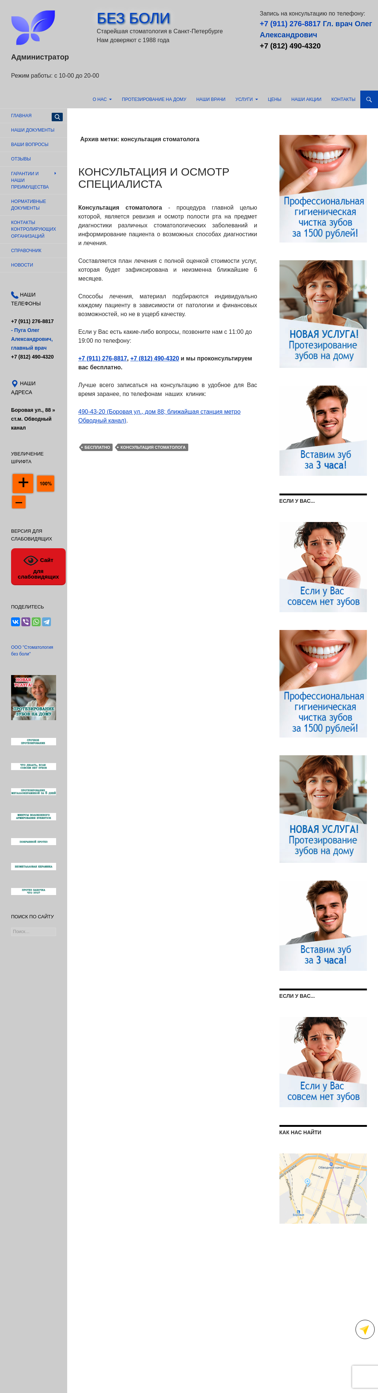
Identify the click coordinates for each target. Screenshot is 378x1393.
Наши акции (306, 99)
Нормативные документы (28, 205)
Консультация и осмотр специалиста (154, 178)
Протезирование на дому (154, 99)
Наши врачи (211, 99)
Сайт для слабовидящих (38, 566)
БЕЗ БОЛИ (133, 18)
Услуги (244, 99)
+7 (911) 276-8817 (290, 24)
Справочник (26, 250)
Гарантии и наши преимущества (30, 180)
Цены (274, 99)
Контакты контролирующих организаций (33, 229)
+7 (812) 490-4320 (290, 46)
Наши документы (32, 130)
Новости (22, 265)
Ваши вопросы (29, 144)
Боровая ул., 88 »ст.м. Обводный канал (33, 419)
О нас (100, 99)
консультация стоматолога (153, 447)
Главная (21, 115)
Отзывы (21, 159)
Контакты (343, 99)
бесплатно (97, 447)
